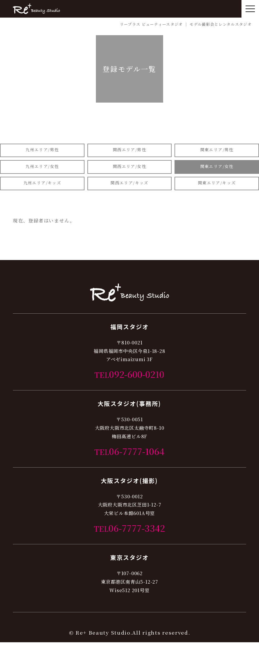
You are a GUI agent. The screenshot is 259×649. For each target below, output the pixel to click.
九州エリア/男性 (42, 151)
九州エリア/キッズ (42, 188)
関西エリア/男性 (129, 151)
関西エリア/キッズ (130, 188)
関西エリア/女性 (129, 169)
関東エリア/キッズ (217, 188)
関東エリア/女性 (217, 169)
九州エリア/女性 (42, 169)
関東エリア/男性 (217, 151)
